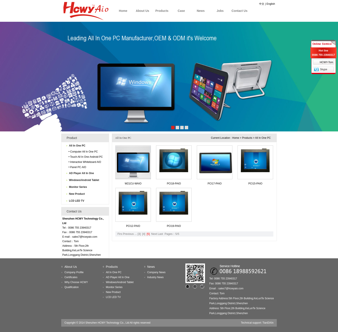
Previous (128, 233)
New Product (77, 193)
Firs (119, 233)
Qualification (71, 287)
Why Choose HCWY (76, 282)
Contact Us (239, 10)
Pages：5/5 (171, 233)
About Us (142, 10)
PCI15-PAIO (255, 183)
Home (123, 10)
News (201, 10)
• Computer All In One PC (83, 151)
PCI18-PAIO (174, 183)
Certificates (70, 277)
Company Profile (74, 272)
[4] (143, 233)
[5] (148, 233)
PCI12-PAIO (133, 226)
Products (162, 10)
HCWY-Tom (326, 62)
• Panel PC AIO (77, 167)
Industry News (155, 277)
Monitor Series (78, 187)
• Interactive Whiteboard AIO (85, 162)
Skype (323, 69)
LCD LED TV (76, 200)
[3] (139, 233)
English (270, 3)
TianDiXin (268, 322)
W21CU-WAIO (133, 183)
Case (181, 10)
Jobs (220, 10)
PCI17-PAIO (215, 183)
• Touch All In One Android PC (86, 156)
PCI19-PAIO (174, 226)
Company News (156, 272)
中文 (261, 3)
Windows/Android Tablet (84, 180)
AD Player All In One (81, 173)
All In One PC (77, 145)
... (136, 233)
